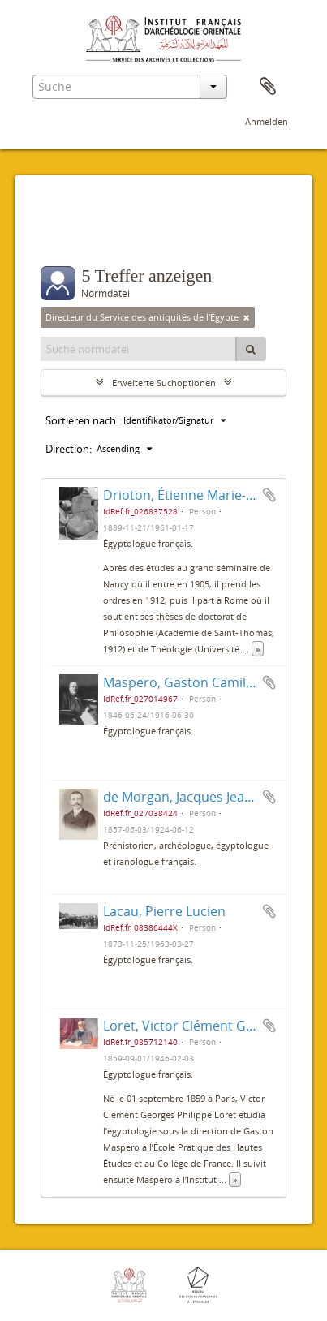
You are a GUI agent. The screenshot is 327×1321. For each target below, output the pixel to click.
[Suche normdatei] (139, 349)
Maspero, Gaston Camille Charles (204, 682)
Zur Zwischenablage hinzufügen (269, 495)
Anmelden (266, 121)
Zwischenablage (267, 87)
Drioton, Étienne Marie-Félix (188, 495)
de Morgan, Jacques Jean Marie (196, 797)
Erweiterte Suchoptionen (164, 383)
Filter (73, 234)
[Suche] (250, 349)
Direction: (68, 448)
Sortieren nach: (81, 420)
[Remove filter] (246, 317)
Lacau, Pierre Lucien (164, 911)
